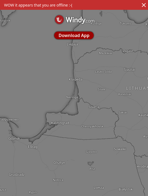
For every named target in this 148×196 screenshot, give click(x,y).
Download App (73, 35)
